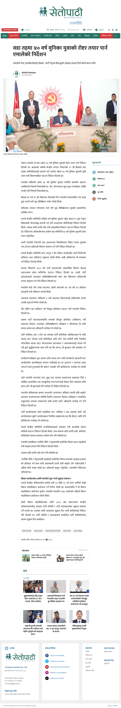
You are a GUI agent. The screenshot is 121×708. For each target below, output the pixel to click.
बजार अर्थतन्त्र (35, 35)
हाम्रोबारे (87, 666)
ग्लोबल (95, 35)
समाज (65, 35)
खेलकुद (87, 35)
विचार (57, 35)
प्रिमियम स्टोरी (106, 35)
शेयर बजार (88, 659)
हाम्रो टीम (106, 663)
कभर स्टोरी (14, 35)
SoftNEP (115, 705)
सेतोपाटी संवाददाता (29, 72)
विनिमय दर (88, 655)
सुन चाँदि (88, 663)
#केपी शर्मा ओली (26, 531)
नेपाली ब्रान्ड (48, 35)
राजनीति (24, 35)
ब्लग (79, 35)
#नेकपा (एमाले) (38, 531)
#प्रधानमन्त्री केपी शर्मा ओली (53, 531)
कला (72, 35)
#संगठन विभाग (78, 531)
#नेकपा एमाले (67, 531)
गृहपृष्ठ (87, 651)
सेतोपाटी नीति (89, 670)
